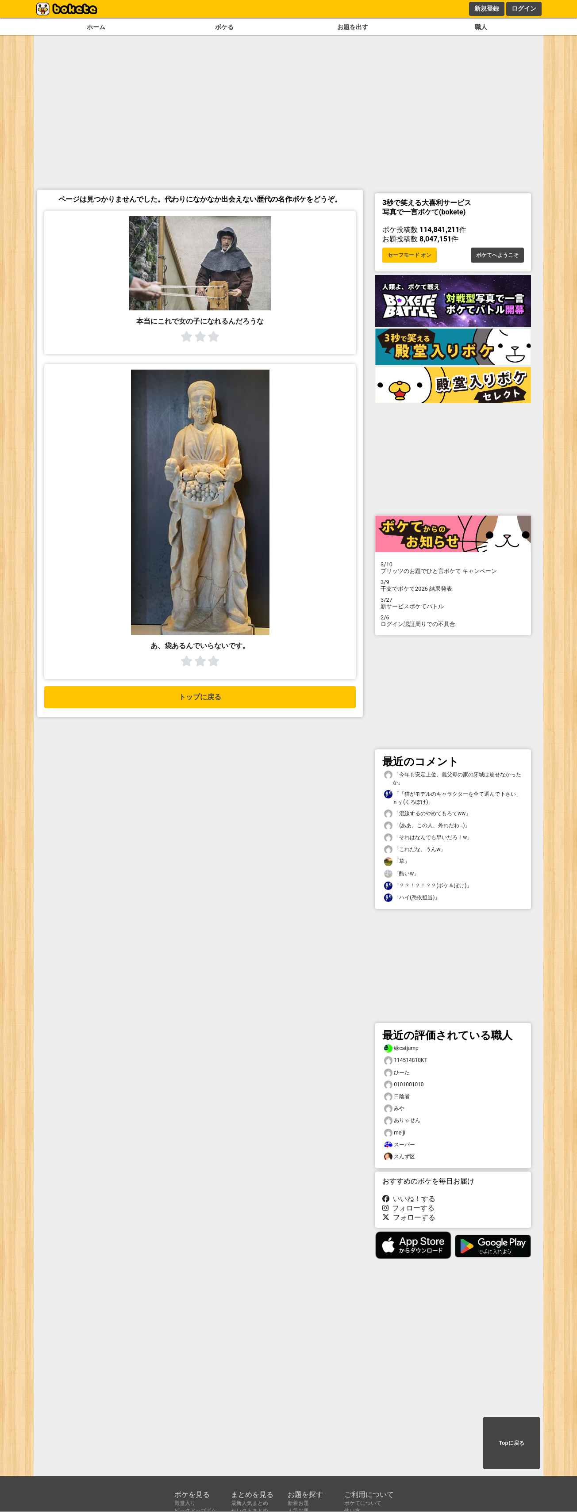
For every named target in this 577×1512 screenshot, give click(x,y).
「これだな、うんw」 (415, 849)
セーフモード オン (409, 255)
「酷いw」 (401, 874)
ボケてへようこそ (497, 255)
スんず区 (399, 1157)
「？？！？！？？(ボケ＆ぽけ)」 (428, 886)
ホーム (96, 27)
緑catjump (401, 1048)
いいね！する (408, 1199)
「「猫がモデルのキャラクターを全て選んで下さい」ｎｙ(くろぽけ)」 (452, 797)
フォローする (408, 1208)
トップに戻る (200, 697)
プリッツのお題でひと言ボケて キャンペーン (453, 567)
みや (394, 1108)
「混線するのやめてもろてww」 (427, 813)
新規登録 (486, 8)
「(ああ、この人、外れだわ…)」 (427, 825)
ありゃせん (402, 1120)
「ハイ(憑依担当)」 (412, 897)
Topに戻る (511, 1443)
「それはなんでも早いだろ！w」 (428, 837)
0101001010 (404, 1085)
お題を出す (352, 27)
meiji (394, 1133)
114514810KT (405, 1060)
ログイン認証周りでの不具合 (453, 620)
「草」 (397, 861)
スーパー (399, 1145)
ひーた (397, 1073)
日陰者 (397, 1096)
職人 (481, 27)
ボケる (224, 27)
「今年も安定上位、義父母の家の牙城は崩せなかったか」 (452, 778)
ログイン (524, 8)
